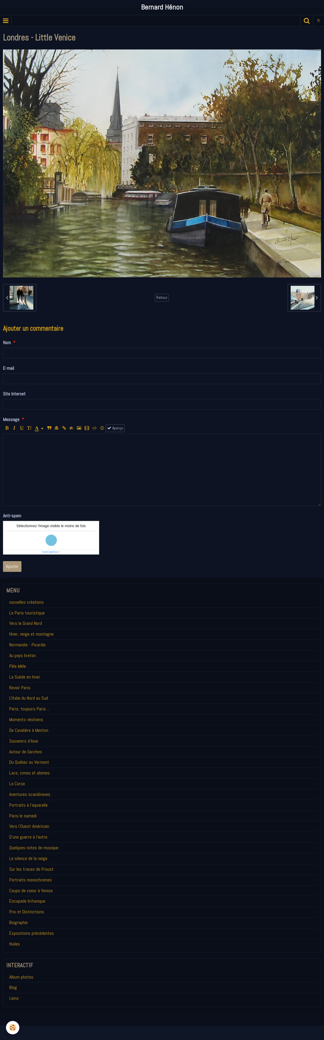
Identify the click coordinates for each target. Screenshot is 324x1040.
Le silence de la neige (28, 858)
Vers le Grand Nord (25, 623)
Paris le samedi (23, 816)
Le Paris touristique (27, 613)
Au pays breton (22, 655)
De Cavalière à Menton (28, 730)
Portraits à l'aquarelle (28, 805)
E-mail (8, 368)
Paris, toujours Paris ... (29, 709)
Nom (7, 342)
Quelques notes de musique (33, 848)
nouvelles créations (26, 602)
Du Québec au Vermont (29, 762)
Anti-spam (12, 516)
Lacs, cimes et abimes (29, 773)
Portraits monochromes (30, 880)
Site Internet (14, 394)
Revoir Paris (19, 687)
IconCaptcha (49, 551)
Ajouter (12, 566)
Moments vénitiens (26, 719)
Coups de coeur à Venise (31, 890)
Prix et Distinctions (26, 912)
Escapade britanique (27, 901)
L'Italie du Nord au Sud (28, 698)
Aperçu (115, 428)
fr (318, 20)
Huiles (14, 944)
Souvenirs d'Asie (23, 741)
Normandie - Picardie (27, 645)
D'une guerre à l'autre (28, 837)
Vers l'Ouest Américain (29, 826)
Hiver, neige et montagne (31, 634)
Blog (13, 987)
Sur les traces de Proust (31, 869)
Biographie (18, 922)
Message (11, 419)
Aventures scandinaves (29, 794)
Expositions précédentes (31, 933)
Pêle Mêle (17, 666)
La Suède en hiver (24, 677)
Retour (161, 297)
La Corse (17, 783)
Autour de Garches (25, 752)
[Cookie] (12, 1027)
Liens (14, 998)
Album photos (21, 977)
